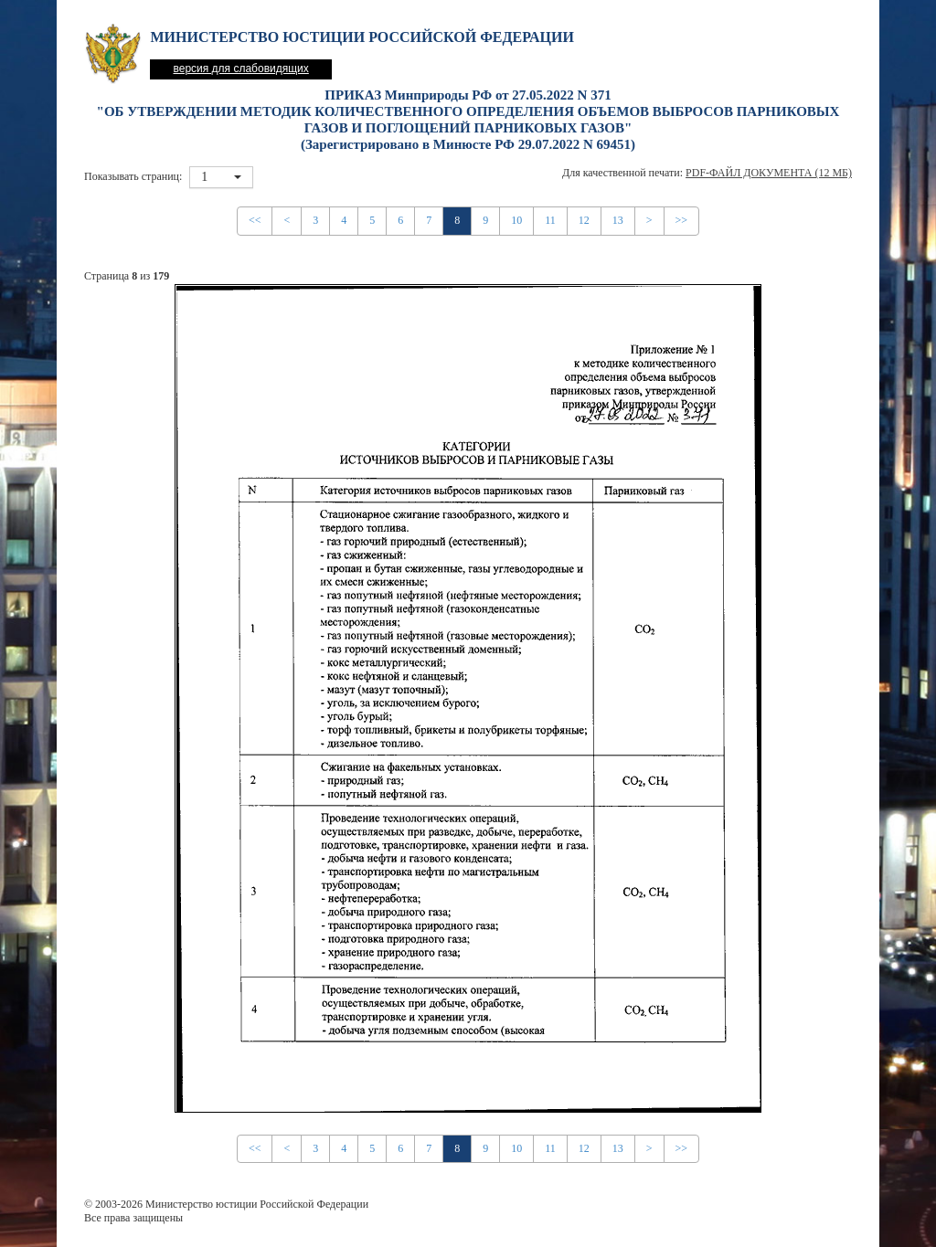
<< (255, 220)
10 (516, 220)
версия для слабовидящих (240, 68)
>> (681, 220)
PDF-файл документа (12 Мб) (769, 172)
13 (617, 220)
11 (550, 220)
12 (584, 220)
